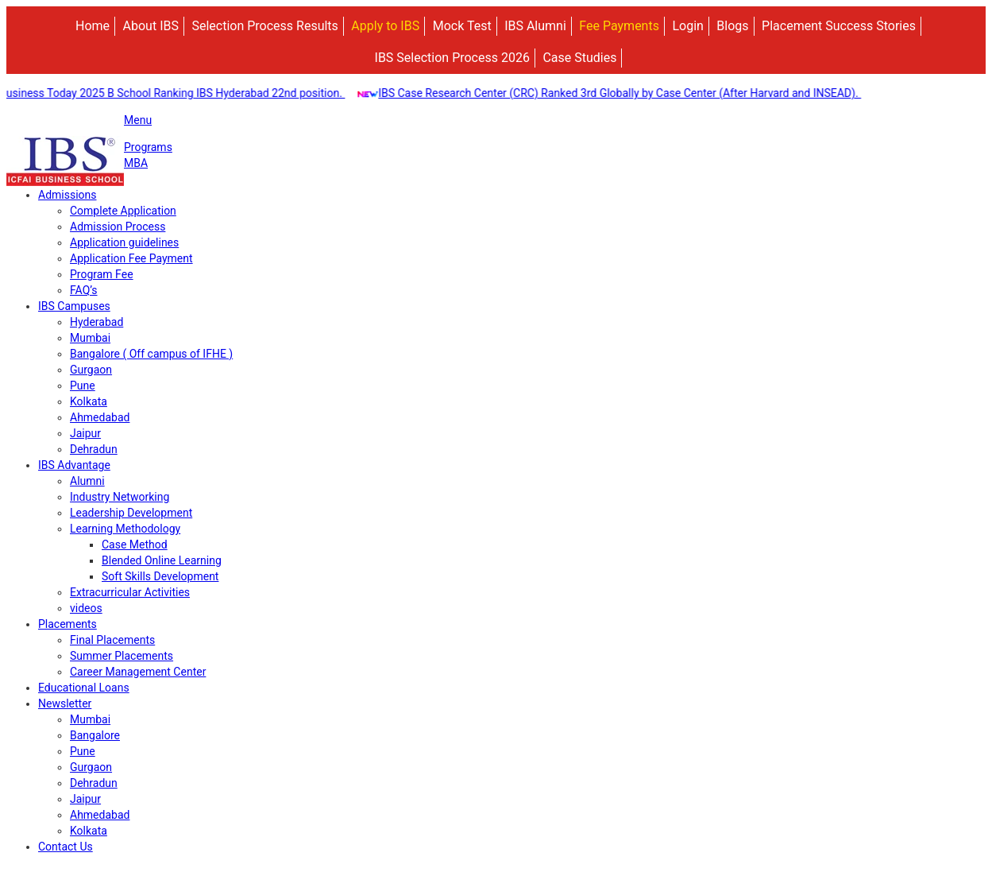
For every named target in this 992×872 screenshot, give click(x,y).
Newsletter (64, 703)
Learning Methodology (125, 528)
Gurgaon (91, 369)
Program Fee (101, 274)
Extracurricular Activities (130, 592)
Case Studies (579, 57)
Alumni (87, 481)
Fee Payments (619, 25)
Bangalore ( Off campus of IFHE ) (151, 353)
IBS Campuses (74, 306)
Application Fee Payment (131, 258)
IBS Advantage (74, 465)
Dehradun (94, 449)
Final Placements (112, 640)
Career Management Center (138, 671)
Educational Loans (83, 687)
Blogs (732, 25)
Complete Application (123, 210)
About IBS (151, 25)
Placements (67, 624)
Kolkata (88, 401)
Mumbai (90, 337)
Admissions (67, 194)
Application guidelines (124, 242)
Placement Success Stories (839, 25)
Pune (82, 385)
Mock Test (462, 25)
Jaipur (85, 433)
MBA (136, 163)
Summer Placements (121, 655)
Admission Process (117, 226)
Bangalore (95, 735)
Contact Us (65, 846)
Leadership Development (131, 512)
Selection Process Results (264, 25)
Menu (138, 120)
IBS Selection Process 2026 (452, 57)
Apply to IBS (385, 25)
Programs (148, 147)
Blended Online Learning (162, 560)
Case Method (135, 544)
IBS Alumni (535, 25)
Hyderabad (96, 322)
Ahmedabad (99, 417)
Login (687, 25)
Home (92, 25)
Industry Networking (119, 496)
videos (86, 608)
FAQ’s (84, 290)
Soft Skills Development (160, 576)
